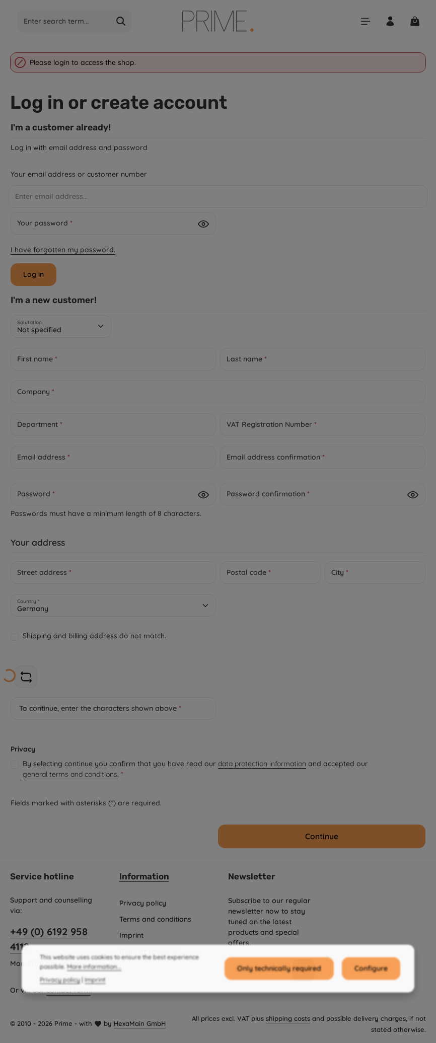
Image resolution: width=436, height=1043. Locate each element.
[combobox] (64, 21)
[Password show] (203, 224)
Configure (371, 999)
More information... (94, 997)
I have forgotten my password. (63, 249)
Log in (33, 274)
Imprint (131, 935)
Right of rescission (150, 951)
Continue (321, 836)
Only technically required (279, 999)
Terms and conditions (155, 919)
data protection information (262, 763)
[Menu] (365, 21)
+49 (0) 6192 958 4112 (49, 939)
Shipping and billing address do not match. (94, 635)
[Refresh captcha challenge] (26, 676)
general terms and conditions (70, 774)
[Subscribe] (303, 969)
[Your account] (390, 21)
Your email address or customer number (79, 174)
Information (144, 876)
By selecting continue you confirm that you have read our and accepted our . (195, 769)
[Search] (121, 21)
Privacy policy (142, 903)
